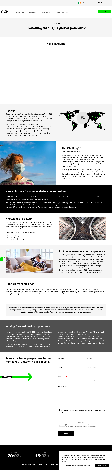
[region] (85, 460)
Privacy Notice (42, 464)
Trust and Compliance (28, 464)
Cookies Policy (54, 464)
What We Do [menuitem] (19, 12)
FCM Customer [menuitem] (102, 3)
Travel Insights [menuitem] (62, 12)
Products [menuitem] (32, 12)
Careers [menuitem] (91, 3)
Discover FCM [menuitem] (46, 12)
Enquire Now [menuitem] (104, 12)
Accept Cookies (102, 465)
